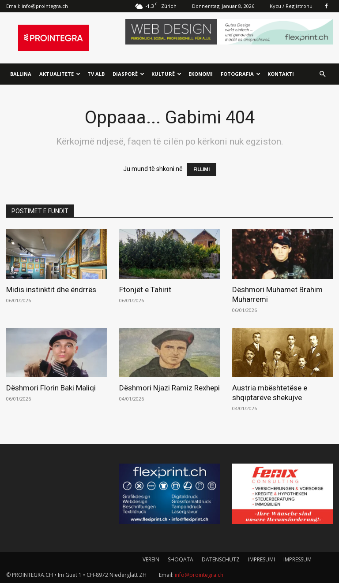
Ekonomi (200, 74)
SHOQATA (180, 559)
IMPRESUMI (261, 559)
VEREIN (151, 559)
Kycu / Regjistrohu (291, 6)
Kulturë (166, 74)
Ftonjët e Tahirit (145, 289)
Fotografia (240, 74)
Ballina (20, 74)
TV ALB (96, 74)
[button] (322, 74)
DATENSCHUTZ (221, 559)
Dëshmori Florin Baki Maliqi (51, 387)
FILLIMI (201, 169)
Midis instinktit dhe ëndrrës (51, 289)
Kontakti (280, 74)
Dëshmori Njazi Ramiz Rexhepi (169, 387)
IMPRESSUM (297, 559)
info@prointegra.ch (45, 6)
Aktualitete (59, 74)
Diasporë (128, 74)
